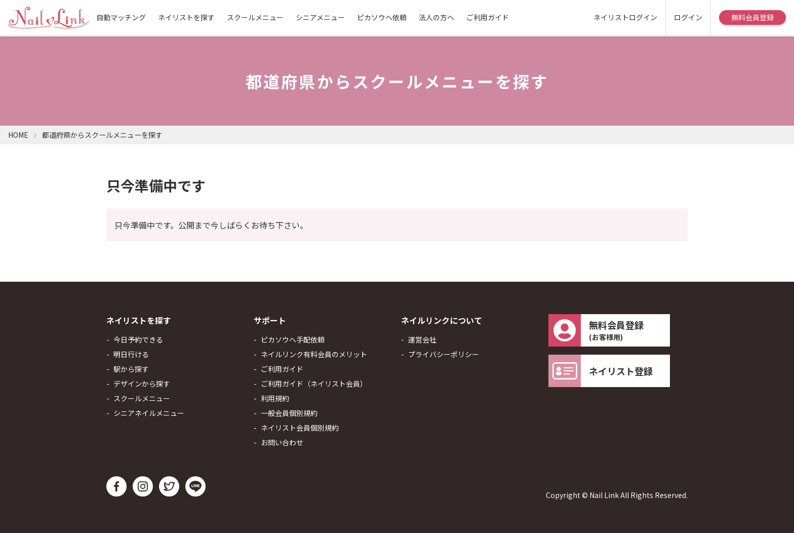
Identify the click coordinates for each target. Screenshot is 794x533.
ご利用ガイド (487, 17)
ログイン (688, 17)
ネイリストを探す (186, 17)
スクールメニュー (255, 17)
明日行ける (131, 354)
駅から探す (131, 369)
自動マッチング (121, 17)
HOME (18, 135)
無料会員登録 (752, 17)
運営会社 (422, 339)
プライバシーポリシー (443, 354)
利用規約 (275, 398)
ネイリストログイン (625, 17)
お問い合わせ (282, 442)
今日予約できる (138, 339)
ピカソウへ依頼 (382, 17)
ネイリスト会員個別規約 (300, 428)
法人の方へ (436, 17)
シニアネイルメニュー (148, 413)
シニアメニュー (320, 17)
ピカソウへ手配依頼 (293, 339)
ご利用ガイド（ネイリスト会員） (314, 383)
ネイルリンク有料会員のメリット (314, 354)
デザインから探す (141, 383)
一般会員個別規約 (289, 413)
